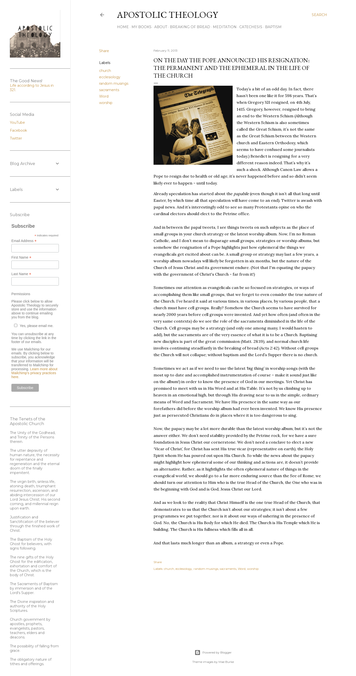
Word (104, 96)
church (105, 70)
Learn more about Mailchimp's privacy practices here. (34, 373)
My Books (142, 27)
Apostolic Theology (167, 14)
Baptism (273, 27)
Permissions (20, 294)
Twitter (16, 138)
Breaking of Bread (190, 27)
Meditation (225, 27)
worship (105, 103)
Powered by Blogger (213, 653)
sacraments (109, 90)
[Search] (319, 15)
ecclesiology (109, 77)
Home (123, 27)
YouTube (17, 122)
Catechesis (250, 27)
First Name (21, 257)
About (160, 27)
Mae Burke (226, 662)
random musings (113, 83)
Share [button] (104, 51)
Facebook (18, 130)
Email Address (24, 241)
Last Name (21, 274)
